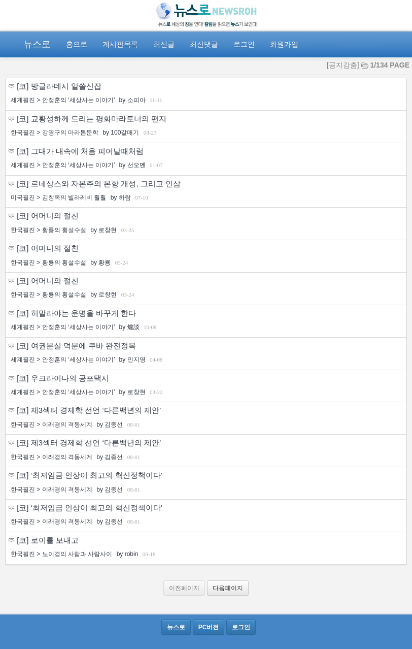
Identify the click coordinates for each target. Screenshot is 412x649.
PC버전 (208, 627)
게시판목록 (120, 44)
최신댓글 (204, 44)
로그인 (244, 44)
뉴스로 (37, 44)
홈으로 (76, 44)
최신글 (164, 44)
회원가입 (284, 44)
